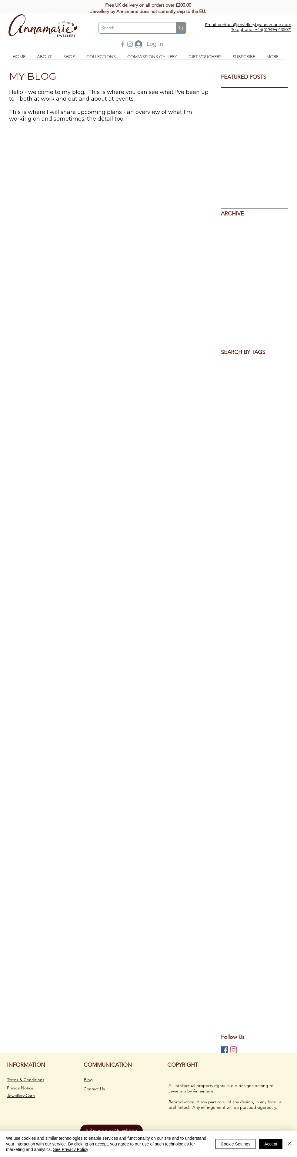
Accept (270, 1144)
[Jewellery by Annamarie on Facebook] (224, 1049)
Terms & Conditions (25, 1079)
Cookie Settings (235, 1144)
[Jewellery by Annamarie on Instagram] (233, 1049)
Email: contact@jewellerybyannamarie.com (248, 24)
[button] (45, 57)
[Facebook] (122, 44)
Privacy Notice (20, 1088)
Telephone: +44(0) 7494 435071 (261, 29)
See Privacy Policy (70, 1149)
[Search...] (132, 27)
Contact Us (94, 1089)
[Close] (289, 1143)
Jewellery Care (21, 1095)
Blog (88, 1079)
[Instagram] (130, 44)
